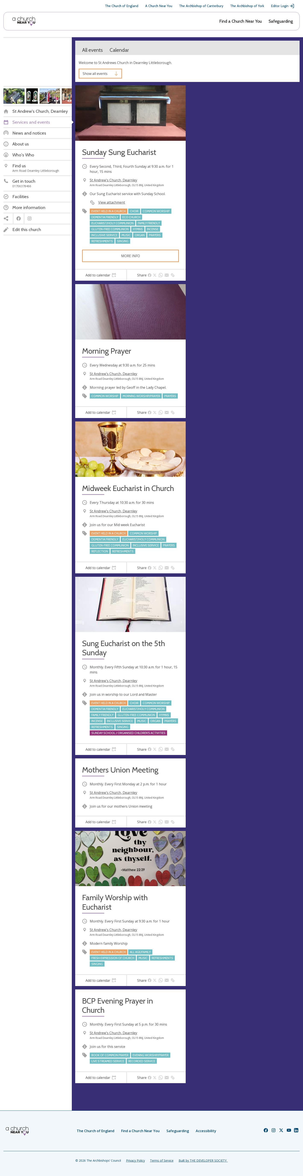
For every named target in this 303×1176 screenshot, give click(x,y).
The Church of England (121, 6)
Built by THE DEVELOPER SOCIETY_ (203, 1160)
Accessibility (206, 1131)
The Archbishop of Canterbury (201, 6)
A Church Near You (158, 6)
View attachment (111, 202)
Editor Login (282, 6)
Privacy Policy (135, 1160)
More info (130, 256)
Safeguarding (281, 21)
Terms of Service (162, 1160)
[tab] (100, 275)
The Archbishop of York (247, 6)
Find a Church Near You (240, 21)
